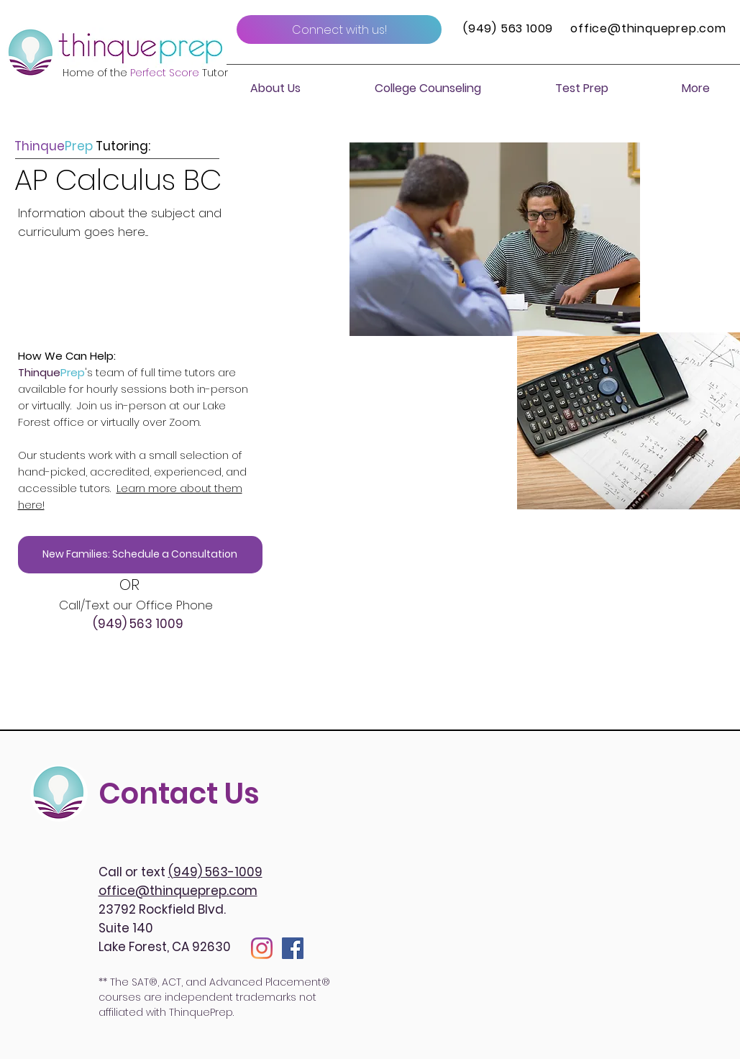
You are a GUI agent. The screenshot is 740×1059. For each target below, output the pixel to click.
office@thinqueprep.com (648, 28)
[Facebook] (292, 948)
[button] (275, 88)
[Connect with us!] (339, 29)
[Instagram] (262, 948)
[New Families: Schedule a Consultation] (140, 554)
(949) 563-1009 (215, 872)
